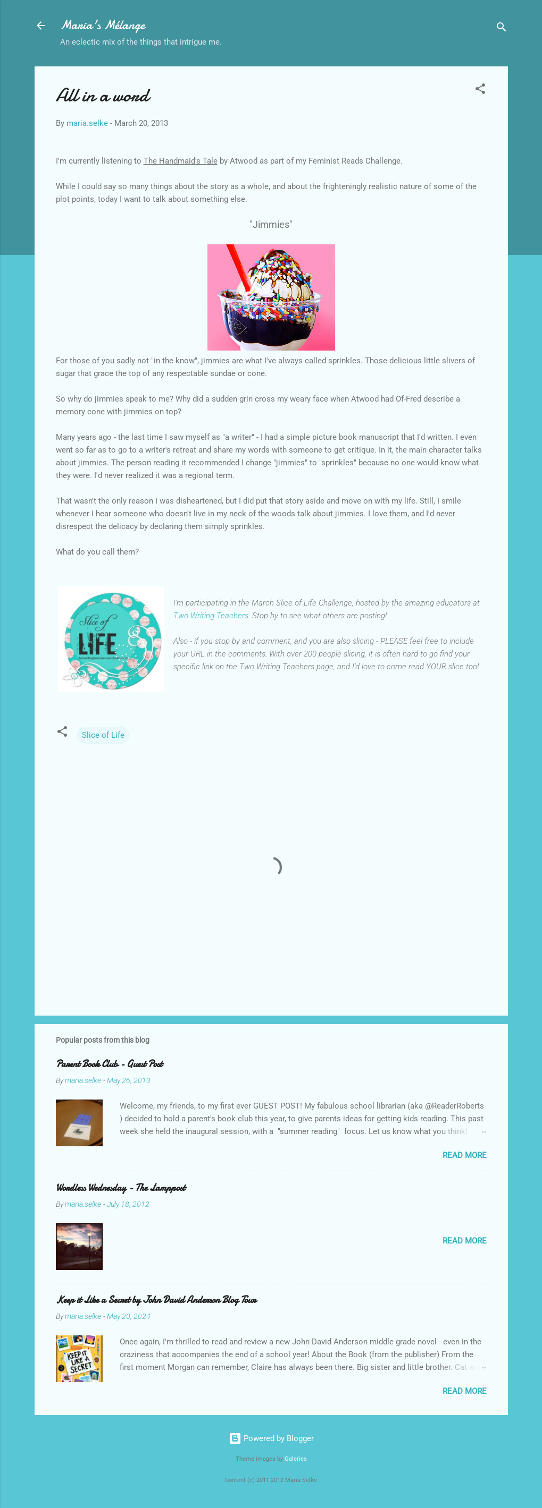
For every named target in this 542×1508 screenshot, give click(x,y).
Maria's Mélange (102, 25)
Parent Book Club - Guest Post (109, 1064)
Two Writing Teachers (210, 615)
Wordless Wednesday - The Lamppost (120, 1188)
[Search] (501, 29)
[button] (480, 90)
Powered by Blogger (271, 1438)
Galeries (296, 1458)
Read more (465, 1155)
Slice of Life (103, 735)
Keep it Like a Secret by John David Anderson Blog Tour (156, 1300)
